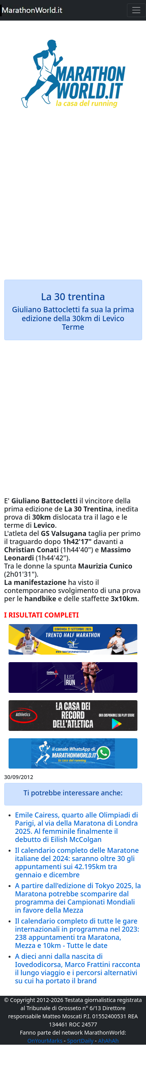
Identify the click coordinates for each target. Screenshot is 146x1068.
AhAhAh (108, 1040)
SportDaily (80, 1040)
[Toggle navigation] (136, 10)
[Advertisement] (73, 199)
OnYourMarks (44, 1040)
